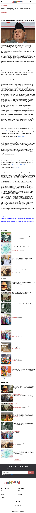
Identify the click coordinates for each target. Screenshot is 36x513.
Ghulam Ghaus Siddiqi (15, 294)
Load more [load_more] (17, 459)
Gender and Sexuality (15, 250)
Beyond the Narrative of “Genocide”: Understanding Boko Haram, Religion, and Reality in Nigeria (23, 293)
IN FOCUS (3, 279)
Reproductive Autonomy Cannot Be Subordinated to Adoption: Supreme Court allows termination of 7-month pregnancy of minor (23, 282)
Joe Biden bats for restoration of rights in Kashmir (12, 216)
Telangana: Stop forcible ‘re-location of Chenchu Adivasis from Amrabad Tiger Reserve (22, 259)
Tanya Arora (15, 399)
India (6, 5)
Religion (2, 312)
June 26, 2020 (21, 136)
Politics (3, 5)
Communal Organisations (17, 394)
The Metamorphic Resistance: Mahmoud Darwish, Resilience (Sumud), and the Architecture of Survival (22, 346)
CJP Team (14, 444)
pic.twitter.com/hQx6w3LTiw (18, 164)
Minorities (3, 301)
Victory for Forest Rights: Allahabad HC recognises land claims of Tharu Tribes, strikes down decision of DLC (23, 237)
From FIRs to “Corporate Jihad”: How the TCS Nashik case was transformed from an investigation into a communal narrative (23, 248)
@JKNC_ (8, 130)
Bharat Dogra (14, 317)
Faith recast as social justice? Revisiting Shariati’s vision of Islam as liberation (23, 424)
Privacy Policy (12, 474)
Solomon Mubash (15, 348)
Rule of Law (14, 272)
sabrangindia (14, 284)
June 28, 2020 (25, 79)
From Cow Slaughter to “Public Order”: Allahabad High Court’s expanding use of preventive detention (22, 270)
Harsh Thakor (14, 306)
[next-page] (4, 378)
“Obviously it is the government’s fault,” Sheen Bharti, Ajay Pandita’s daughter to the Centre (17, 222)
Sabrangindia (4, 12)
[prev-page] (2, 378)
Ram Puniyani (14, 360)
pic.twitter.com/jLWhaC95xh (7, 76)
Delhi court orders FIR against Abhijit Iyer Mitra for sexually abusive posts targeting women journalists (23, 415)
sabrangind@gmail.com (19, 503)
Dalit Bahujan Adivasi (15, 238)
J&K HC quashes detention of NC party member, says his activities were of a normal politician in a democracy (17, 219)
